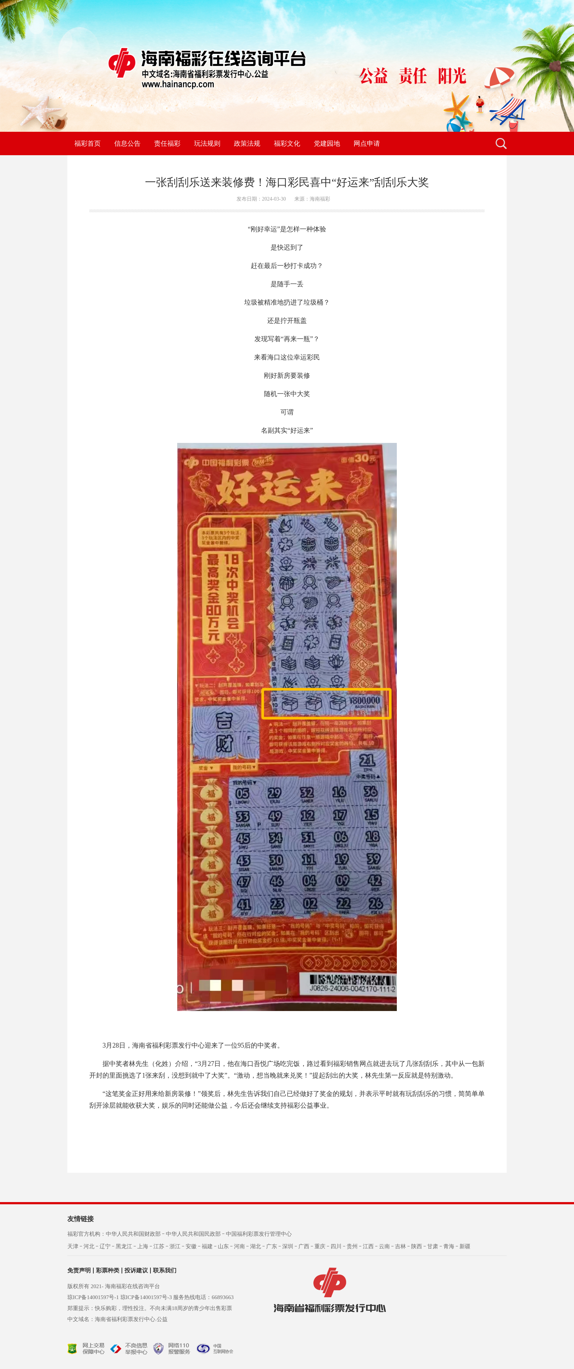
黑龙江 (124, 1246)
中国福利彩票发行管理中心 (259, 1234)
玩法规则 (207, 143)
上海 (142, 1246)
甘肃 (432, 1246)
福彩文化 (287, 143)
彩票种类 (107, 1270)
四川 (336, 1246)
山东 (223, 1246)
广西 (303, 1246)
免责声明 (79, 1270)
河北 (88, 1246)
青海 (448, 1246)
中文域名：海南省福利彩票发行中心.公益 (117, 1319)
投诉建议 (136, 1270)
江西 (368, 1246)
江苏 (158, 1246)
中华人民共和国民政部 (193, 1234)
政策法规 (247, 143)
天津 (72, 1246)
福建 (207, 1246)
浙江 (174, 1246)
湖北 (255, 1246)
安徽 (191, 1246)
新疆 (464, 1246)
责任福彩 (167, 143)
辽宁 (105, 1246)
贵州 (352, 1246)
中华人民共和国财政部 (133, 1234)
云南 (384, 1246)
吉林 (400, 1246)
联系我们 (164, 1270)
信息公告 (127, 143)
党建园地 (327, 143)
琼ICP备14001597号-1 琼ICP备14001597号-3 (119, 1297)
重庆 (319, 1246)
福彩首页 (87, 143)
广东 (271, 1246)
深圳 (287, 1246)
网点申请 (367, 143)
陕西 (416, 1246)
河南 (239, 1246)
